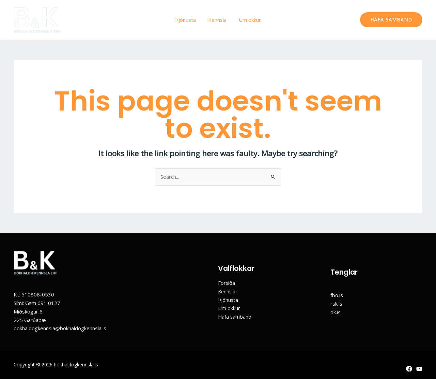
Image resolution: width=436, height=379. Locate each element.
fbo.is (336, 295)
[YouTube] (419, 369)
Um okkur (248, 19)
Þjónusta (187, 19)
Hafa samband (235, 316)
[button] (391, 19)
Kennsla (217, 19)
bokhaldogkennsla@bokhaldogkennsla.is (60, 328)
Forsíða (226, 282)
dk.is (335, 312)
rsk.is (336, 303)
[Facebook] (409, 369)
